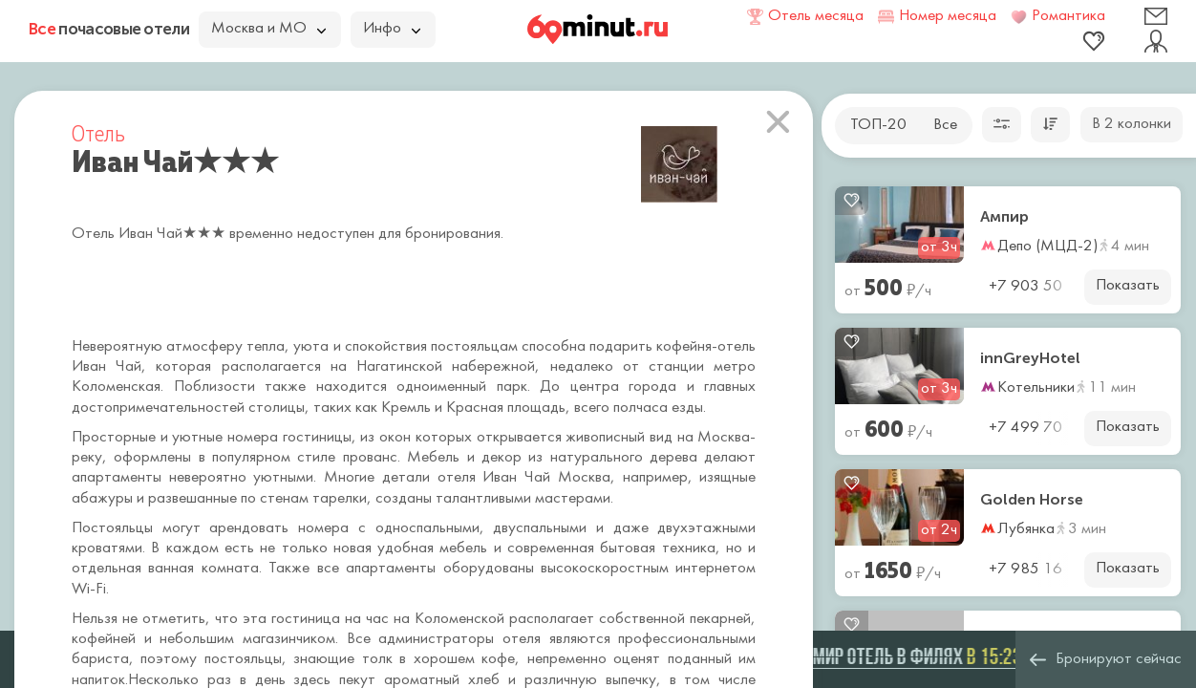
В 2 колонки (1131, 124)
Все (945, 125)
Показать (1128, 285)
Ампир (1004, 217)
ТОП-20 (878, 125)
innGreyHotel (1030, 358)
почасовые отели (109, 28)
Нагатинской (404, 367)
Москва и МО (268, 28)
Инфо (391, 28)
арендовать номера (279, 528)
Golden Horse (1031, 499)
